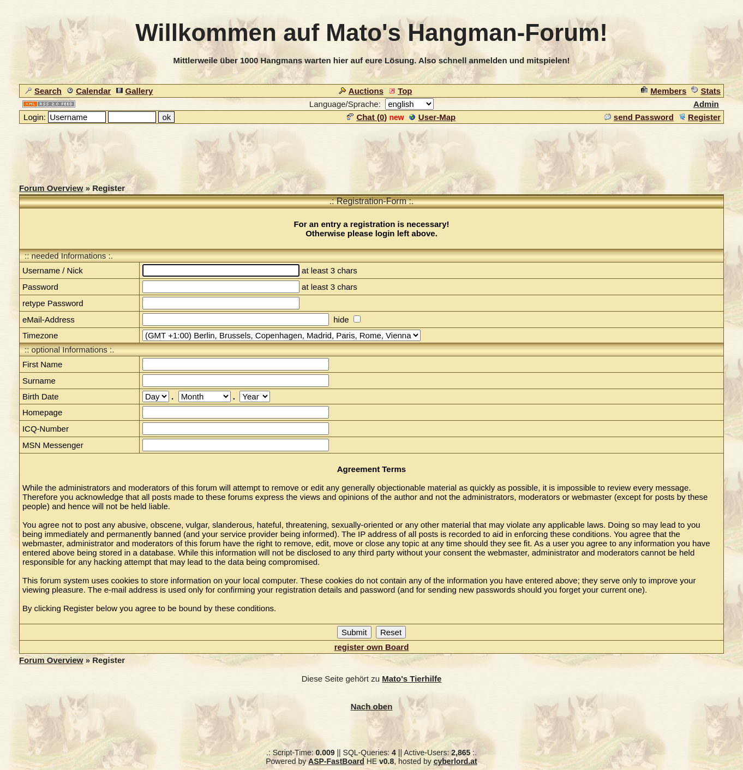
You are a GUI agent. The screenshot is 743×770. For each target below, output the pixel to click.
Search (43, 90)
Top (400, 90)
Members (663, 90)
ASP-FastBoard (336, 761)
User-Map (432, 117)
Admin (706, 104)
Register (700, 117)
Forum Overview (51, 188)
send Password (639, 117)
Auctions (361, 90)
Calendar (89, 90)
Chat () (367, 117)
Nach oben (372, 706)
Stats (706, 90)
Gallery (134, 90)
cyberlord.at (455, 761)
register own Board (371, 647)
